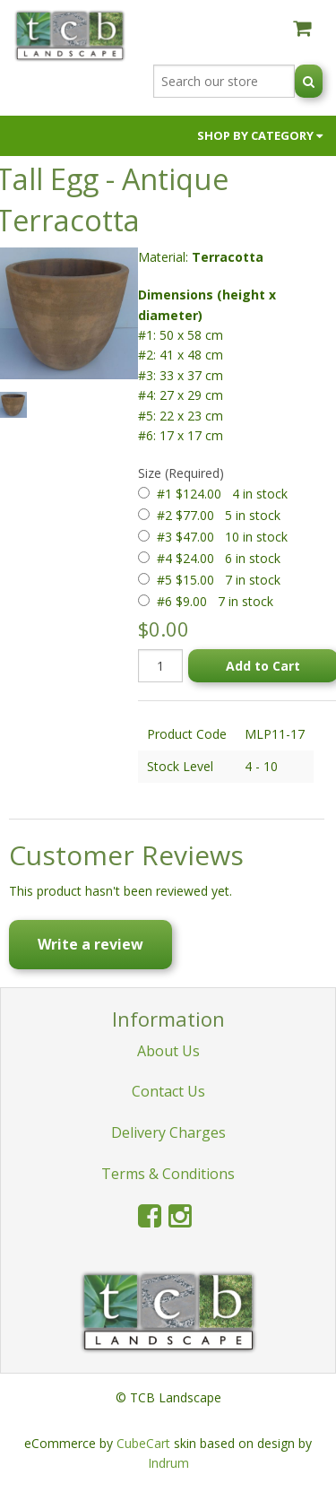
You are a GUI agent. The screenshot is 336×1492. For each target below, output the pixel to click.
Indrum (168, 1462)
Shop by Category (260, 135)
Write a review (90, 944)
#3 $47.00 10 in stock (222, 536)
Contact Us (168, 1091)
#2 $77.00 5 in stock (218, 515)
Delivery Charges (168, 1132)
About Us (168, 1051)
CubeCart (143, 1443)
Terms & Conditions (168, 1174)
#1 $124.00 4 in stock (222, 493)
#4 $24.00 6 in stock (218, 558)
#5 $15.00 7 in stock (218, 579)
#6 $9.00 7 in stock (215, 601)
